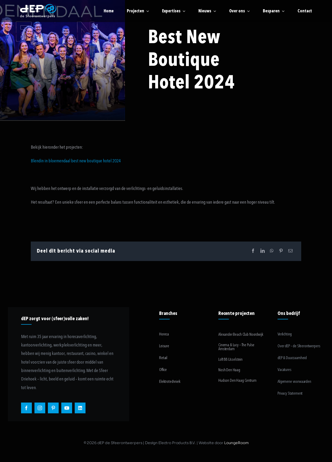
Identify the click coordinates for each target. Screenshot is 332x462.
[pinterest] (53, 408)
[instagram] (39, 408)
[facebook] (26, 408)
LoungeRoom (236, 442)
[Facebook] (253, 251)
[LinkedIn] (262, 251)
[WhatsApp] (271, 251)
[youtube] (66, 408)
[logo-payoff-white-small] (38, 11)
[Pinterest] (281, 251)
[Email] (290, 251)
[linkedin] (80, 408)
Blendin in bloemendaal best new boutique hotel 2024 (76, 161)
